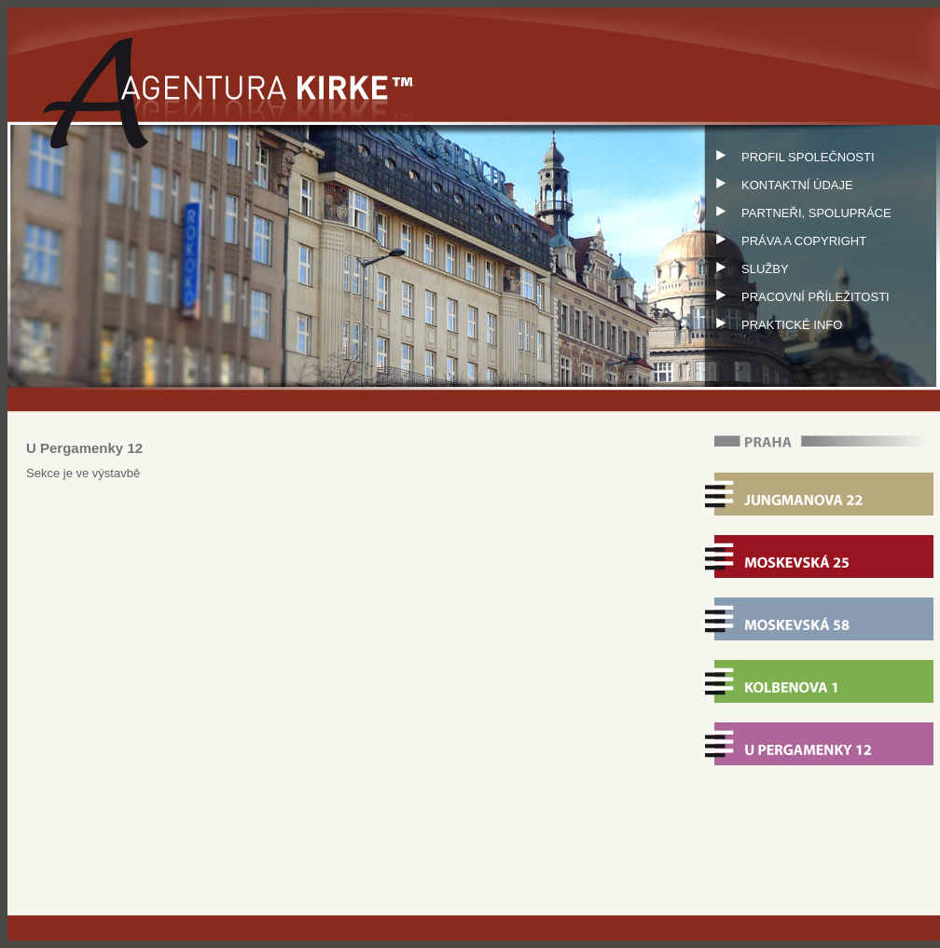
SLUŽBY (748, 269)
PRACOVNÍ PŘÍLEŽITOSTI (798, 297)
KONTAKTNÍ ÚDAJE (780, 185)
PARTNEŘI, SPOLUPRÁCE (799, 213)
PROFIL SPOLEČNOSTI (791, 157)
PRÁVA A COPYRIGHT (786, 241)
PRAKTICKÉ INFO (774, 325)
